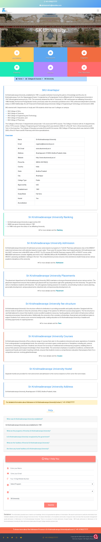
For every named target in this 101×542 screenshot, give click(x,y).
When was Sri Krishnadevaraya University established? (25, 419)
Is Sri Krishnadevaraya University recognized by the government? (28, 437)
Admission (16, 58)
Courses (84, 58)
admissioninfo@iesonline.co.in (50, 5)
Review (50, 72)
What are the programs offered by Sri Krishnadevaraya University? (29, 431)
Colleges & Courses (33, 79)
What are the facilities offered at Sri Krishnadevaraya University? (28, 443)
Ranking (16, 72)
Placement (50, 58)
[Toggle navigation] (98, 10)
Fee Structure (84, 72)
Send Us (50, 505)
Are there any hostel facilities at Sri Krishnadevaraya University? (28, 449)
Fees (59, 323)
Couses (59, 356)
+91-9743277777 (50, 1)
